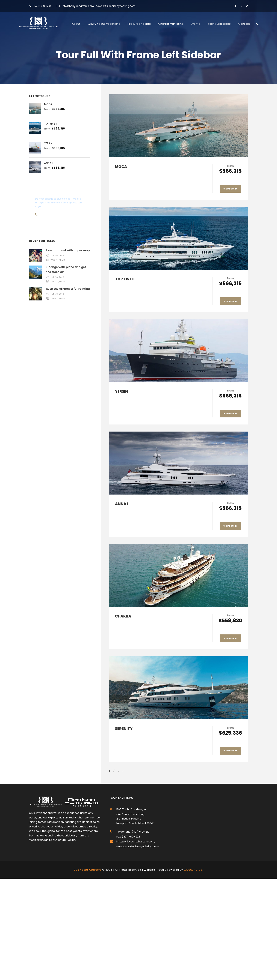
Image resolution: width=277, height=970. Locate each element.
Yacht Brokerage (219, 24)
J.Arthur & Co (193, 870)
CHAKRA (123, 616)
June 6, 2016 (57, 255)
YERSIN (121, 391)
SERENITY (123, 728)
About (76, 24)
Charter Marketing (171, 24)
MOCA (121, 166)
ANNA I (121, 503)
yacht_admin (58, 260)
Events (195, 24)
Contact (244, 24)
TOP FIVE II (124, 279)
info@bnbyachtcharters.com (135, 841)
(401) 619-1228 (130, 836)
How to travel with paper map (68, 250)
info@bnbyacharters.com (78, 6)
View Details (230, 188)
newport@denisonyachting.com (115, 6)
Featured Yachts (139, 24)
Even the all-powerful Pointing (68, 289)
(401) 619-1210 (42, 6)
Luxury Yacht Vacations (104, 24)
